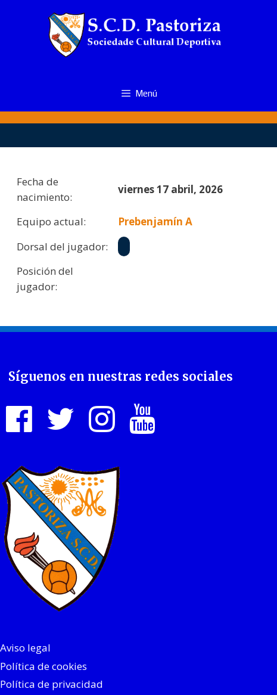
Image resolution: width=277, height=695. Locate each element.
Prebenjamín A (155, 221)
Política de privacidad (51, 684)
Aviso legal (25, 647)
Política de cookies (43, 666)
